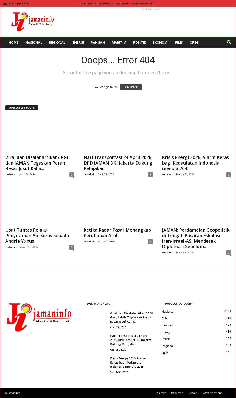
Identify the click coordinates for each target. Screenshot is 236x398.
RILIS (179, 42)
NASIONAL (33, 42)
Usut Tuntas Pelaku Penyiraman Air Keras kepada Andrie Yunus (37, 235)
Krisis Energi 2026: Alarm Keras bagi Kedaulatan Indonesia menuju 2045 (195, 162)
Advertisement (143, 3)
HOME (13, 42)
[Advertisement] (150, 21)
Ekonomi (168, 325)
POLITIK (139, 42)
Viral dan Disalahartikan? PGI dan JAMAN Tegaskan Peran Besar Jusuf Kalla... (36, 162)
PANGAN (98, 42)
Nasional (168, 311)
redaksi (10, 174)
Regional (168, 346)
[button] (229, 42)
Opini (165, 353)
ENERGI (78, 42)
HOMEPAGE (130, 87)
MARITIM (119, 42)
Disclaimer (89, 3)
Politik (166, 339)
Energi (166, 332)
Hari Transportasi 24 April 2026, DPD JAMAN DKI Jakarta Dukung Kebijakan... (118, 162)
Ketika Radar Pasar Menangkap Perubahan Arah (117, 233)
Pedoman (106, 3)
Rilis (165, 318)
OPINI (194, 42)
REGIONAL (57, 42)
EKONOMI (160, 42)
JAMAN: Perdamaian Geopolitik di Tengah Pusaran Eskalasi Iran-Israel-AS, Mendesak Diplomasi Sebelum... (195, 238)
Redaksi (122, 3)
